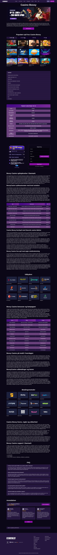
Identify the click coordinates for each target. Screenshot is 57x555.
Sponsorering (47, 536)
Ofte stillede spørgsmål (37, 548)
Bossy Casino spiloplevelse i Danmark (14, 81)
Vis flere (28, 521)
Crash (34, 37)
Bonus (32, 1)
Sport (24, 1)
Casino (16, 1)
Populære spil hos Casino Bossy (13, 75)
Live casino (23, 37)
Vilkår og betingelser (36, 537)
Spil (38, 1)
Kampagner (28, 1)
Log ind (48, 1)
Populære (12, 37)
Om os (35, 536)
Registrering (10, 79)
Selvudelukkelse (47, 539)
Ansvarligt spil (36, 540)
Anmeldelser (10, 98)
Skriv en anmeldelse (45, 504)
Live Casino (20, 1)
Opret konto (52, 1)
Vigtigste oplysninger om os (12, 77)
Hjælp (34, 543)
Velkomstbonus (28, 28)
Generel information (47, 537)
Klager (46, 540)
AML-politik (35, 547)
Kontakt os (35, 544)
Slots (35, 1)
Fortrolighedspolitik (36, 539)
